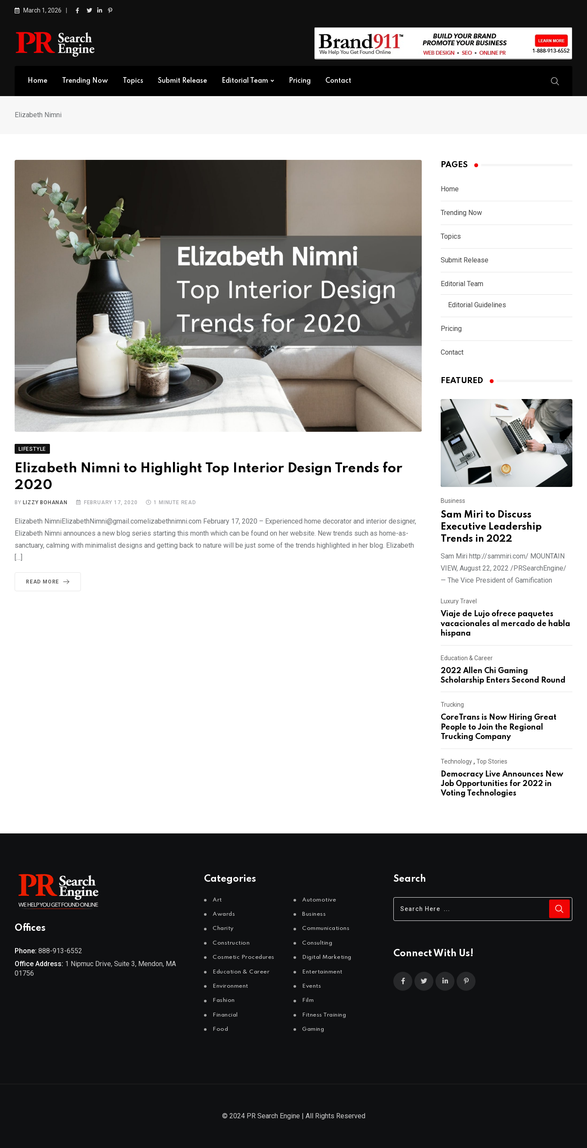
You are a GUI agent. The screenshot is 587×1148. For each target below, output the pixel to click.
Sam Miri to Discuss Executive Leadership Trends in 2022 (491, 527)
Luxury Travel (459, 601)
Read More (49, 581)
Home (37, 81)
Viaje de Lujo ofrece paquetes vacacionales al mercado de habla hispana (505, 623)
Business (453, 500)
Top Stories (491, 761)
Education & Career (467, 658)
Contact (338, 81)
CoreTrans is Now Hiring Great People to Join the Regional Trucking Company (498, 727)
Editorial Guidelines (477, 305)
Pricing (300, 81)
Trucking (452, 704)
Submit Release (182, 81)
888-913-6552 (60, 951)
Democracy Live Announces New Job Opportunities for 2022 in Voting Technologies (502, 784)
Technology (456, 761)
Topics (133, 81)
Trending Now (85, 81)
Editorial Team (245, 81)
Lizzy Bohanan (45, 502)
